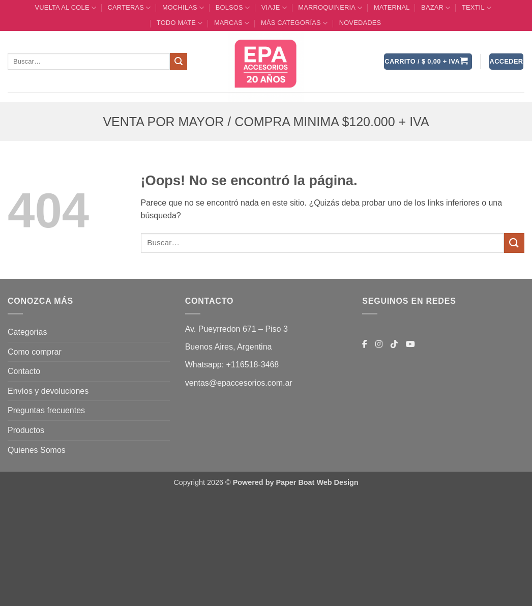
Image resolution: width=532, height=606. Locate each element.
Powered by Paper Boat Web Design (296, 482)
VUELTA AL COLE (66, 8)
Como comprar (35, 352)
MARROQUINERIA (330, 8)
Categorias (27, 332)
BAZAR (435, 8)
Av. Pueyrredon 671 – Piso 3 (236, 329)
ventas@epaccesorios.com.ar (238, 383)
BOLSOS (233, 8)
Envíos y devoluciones (48, 391)
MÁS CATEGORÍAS (294, 23)
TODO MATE (180, 23)
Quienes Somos (37, 450)
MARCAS (232, 23)
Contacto (24, 371)
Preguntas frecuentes (46, 410)
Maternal (392, 7)
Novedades (360, 22)
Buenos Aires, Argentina (228, 346)
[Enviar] (178, 61)
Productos (26, 430)
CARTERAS (129, 8)
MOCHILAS (183, 8)
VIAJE (274, 8)
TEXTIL (476, 8)
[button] (428, 61)
